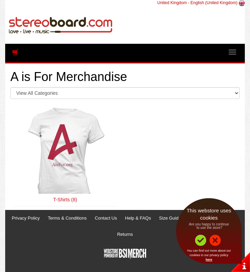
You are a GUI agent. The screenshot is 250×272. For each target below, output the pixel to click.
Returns (125, 234)
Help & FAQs (138, 218)
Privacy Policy (26, 218)
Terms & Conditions (67, 218)
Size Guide (170, 218)
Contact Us (106, 218)
